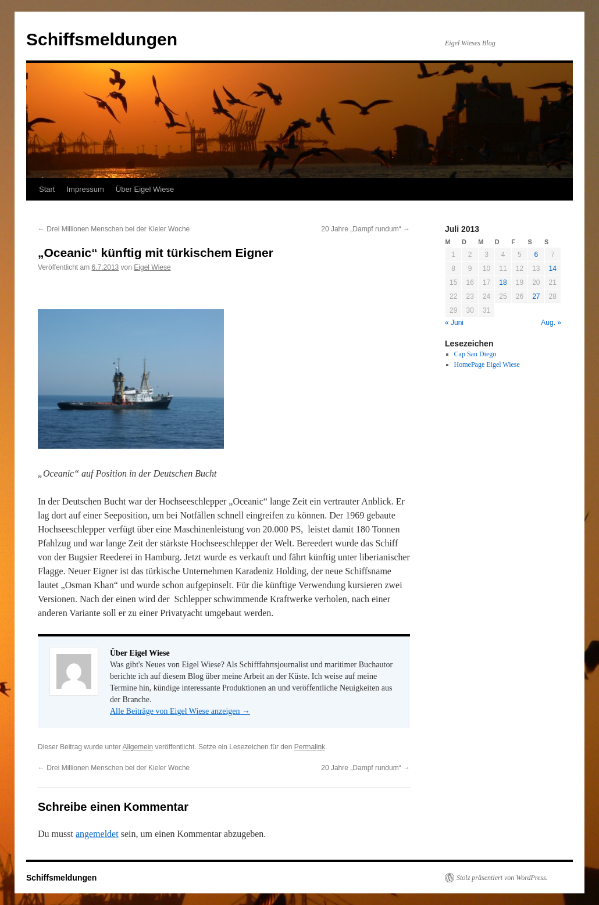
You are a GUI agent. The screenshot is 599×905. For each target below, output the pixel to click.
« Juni (454, 323)
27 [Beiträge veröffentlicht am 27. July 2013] (536, 296)
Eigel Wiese (152, 267)
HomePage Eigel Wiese (487, 364)
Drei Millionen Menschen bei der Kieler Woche (114, 229)
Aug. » (551, 323)
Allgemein (137, 747)
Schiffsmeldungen (101, 39)
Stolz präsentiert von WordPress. (502, 878)
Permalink (309, 747)
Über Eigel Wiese (145, 189)
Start (47, 189)
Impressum (85, 189)
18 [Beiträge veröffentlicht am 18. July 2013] (503, 282)
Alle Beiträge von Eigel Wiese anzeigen (180, 711)
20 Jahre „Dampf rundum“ (365, 229)
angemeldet (97, 834)
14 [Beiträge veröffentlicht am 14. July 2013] (553, 268)
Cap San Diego (475, 354)
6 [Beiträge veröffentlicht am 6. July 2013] (536, 255)
